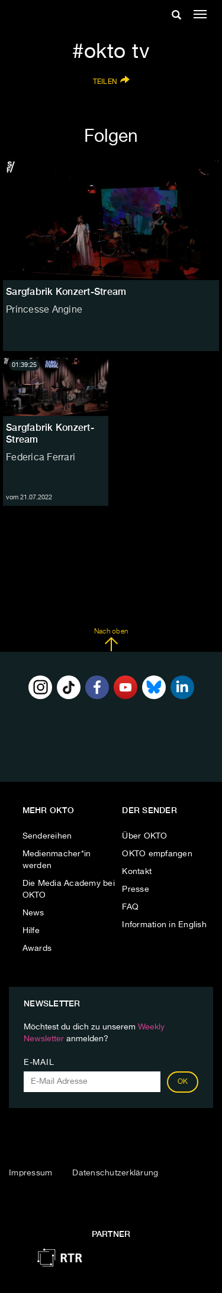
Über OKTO (144, 836)
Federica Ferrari (40, 458)
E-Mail (39, 1062)
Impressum (30, 1173)
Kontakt (137, 872)
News (33, 913)
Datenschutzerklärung (115, 1173)
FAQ (130, 907)
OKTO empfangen (157, 854)
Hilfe (31, 931)
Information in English (164, 925)
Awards (37, 948)
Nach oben (111, 640)
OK (183, 1082)
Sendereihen (47, 836)
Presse (135, 889)
